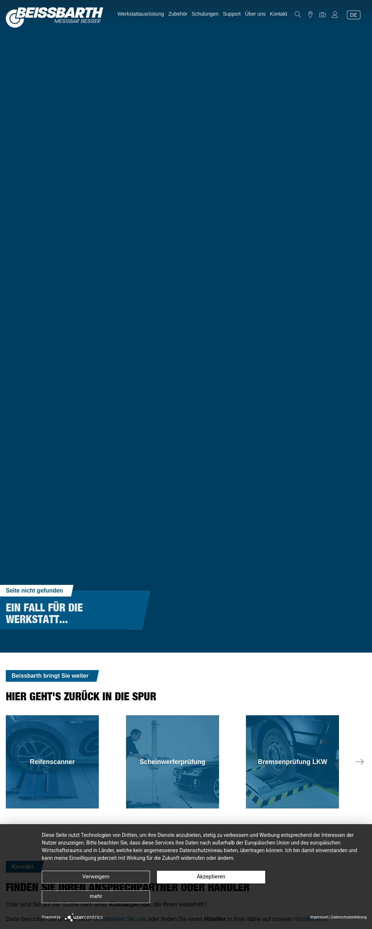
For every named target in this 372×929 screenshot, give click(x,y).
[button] (359, 762)
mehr (281, 896)
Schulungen (205, 14)
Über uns (255, 14)
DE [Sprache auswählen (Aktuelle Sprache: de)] (353, 15)
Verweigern (87, 896)
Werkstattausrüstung (141, 14)
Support (231, 14)
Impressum (319, 917)
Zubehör (178, 14)
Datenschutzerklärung (349, 917)
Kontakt (278, 14)
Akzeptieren (184, 896)
